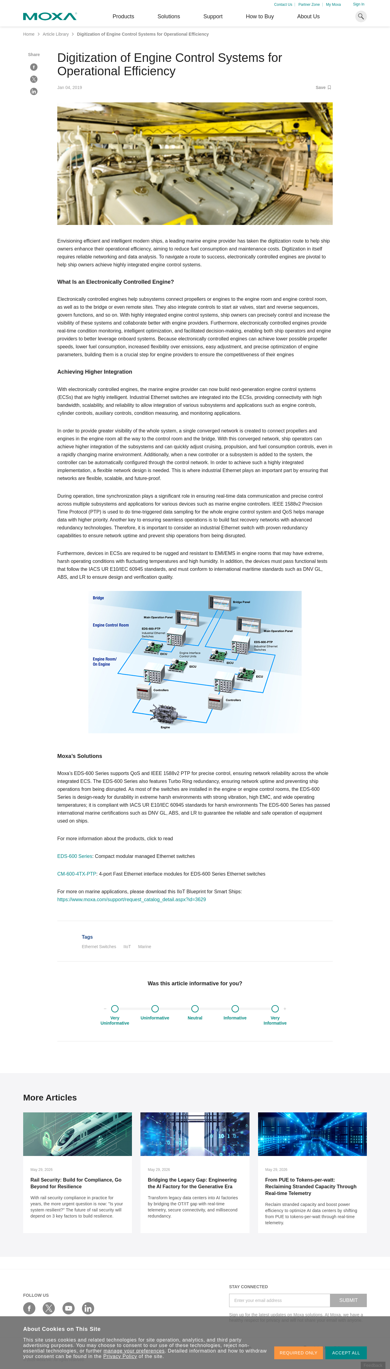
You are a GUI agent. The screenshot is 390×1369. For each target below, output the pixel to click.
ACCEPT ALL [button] (346, 1352)
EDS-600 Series (74, 856)
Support (212, 16)
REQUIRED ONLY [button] (298, 1352)
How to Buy (260, 16)
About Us (308, 16)
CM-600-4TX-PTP (76, 874)
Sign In (358, 4)
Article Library (56, 34)
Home (28, 34)
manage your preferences (134, 1350)
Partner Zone (309, 4)
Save (323, 87)
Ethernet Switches (99, 946)
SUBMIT (348, 1300)
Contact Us (283, 4)
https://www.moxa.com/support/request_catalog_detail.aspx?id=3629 (131, 899)
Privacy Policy (120, 1356)
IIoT (127, 946)
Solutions (169, 16)
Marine (144, 946)
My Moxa (333, 4)
